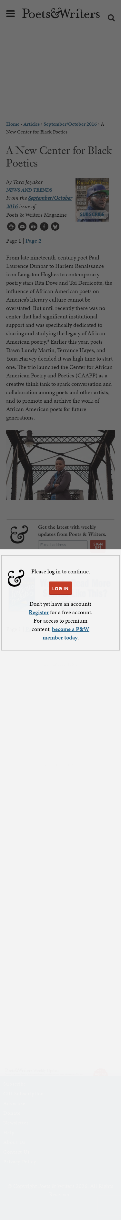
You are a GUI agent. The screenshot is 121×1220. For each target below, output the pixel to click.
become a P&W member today (66, 633)
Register (39, 612)
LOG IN (60, 589)
